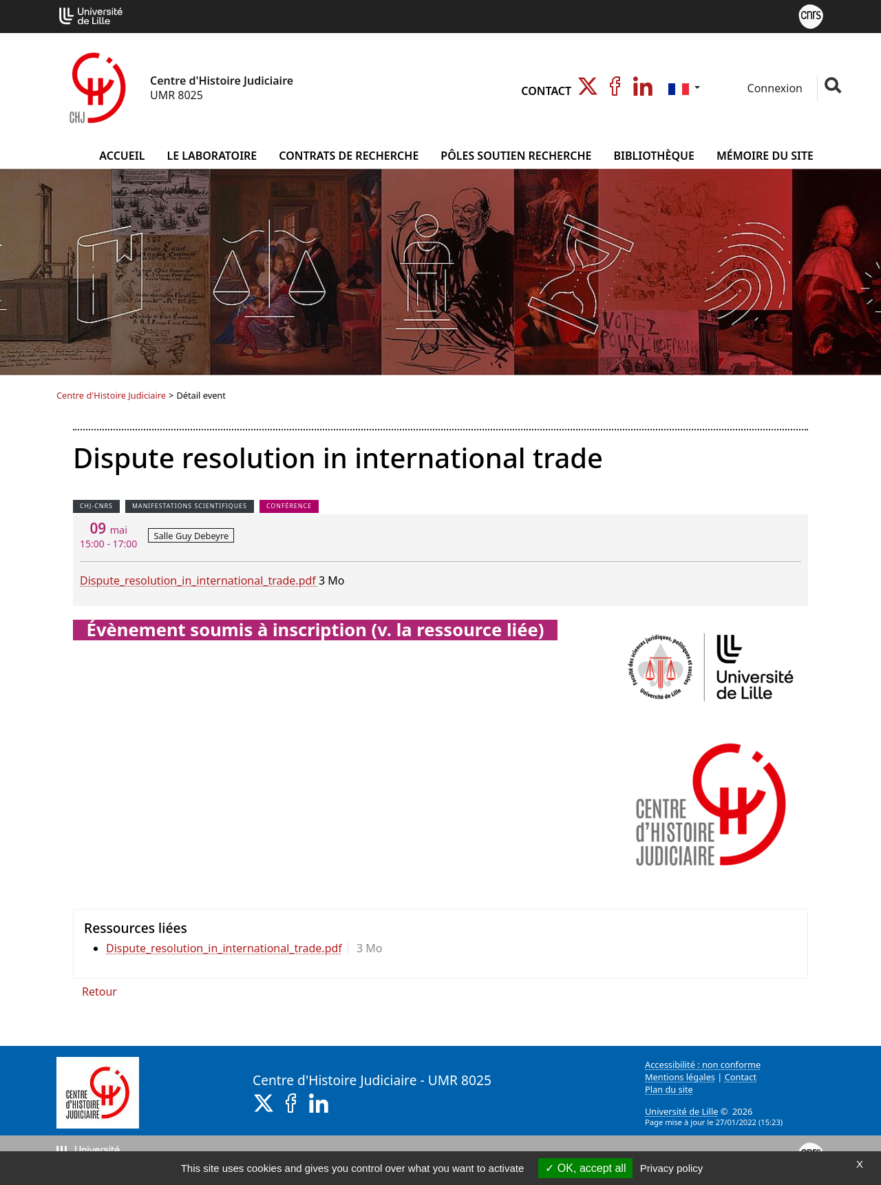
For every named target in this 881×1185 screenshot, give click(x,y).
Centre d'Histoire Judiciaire (111, 395)
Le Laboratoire (212, 155)
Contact (546, 90)
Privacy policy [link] (671, 1168)
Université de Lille (681, 1111)
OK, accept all (585, 1168)
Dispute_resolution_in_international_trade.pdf (199, 580)
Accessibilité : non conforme (703, 1064)
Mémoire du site (765, 155)
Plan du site (669, 1089)
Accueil (122, 155)
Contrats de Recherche (348, 155)
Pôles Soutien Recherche (515, 155)
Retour (99, 991)
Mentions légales (680, 1077)
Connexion (773, 88)
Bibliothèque (653, 155)
